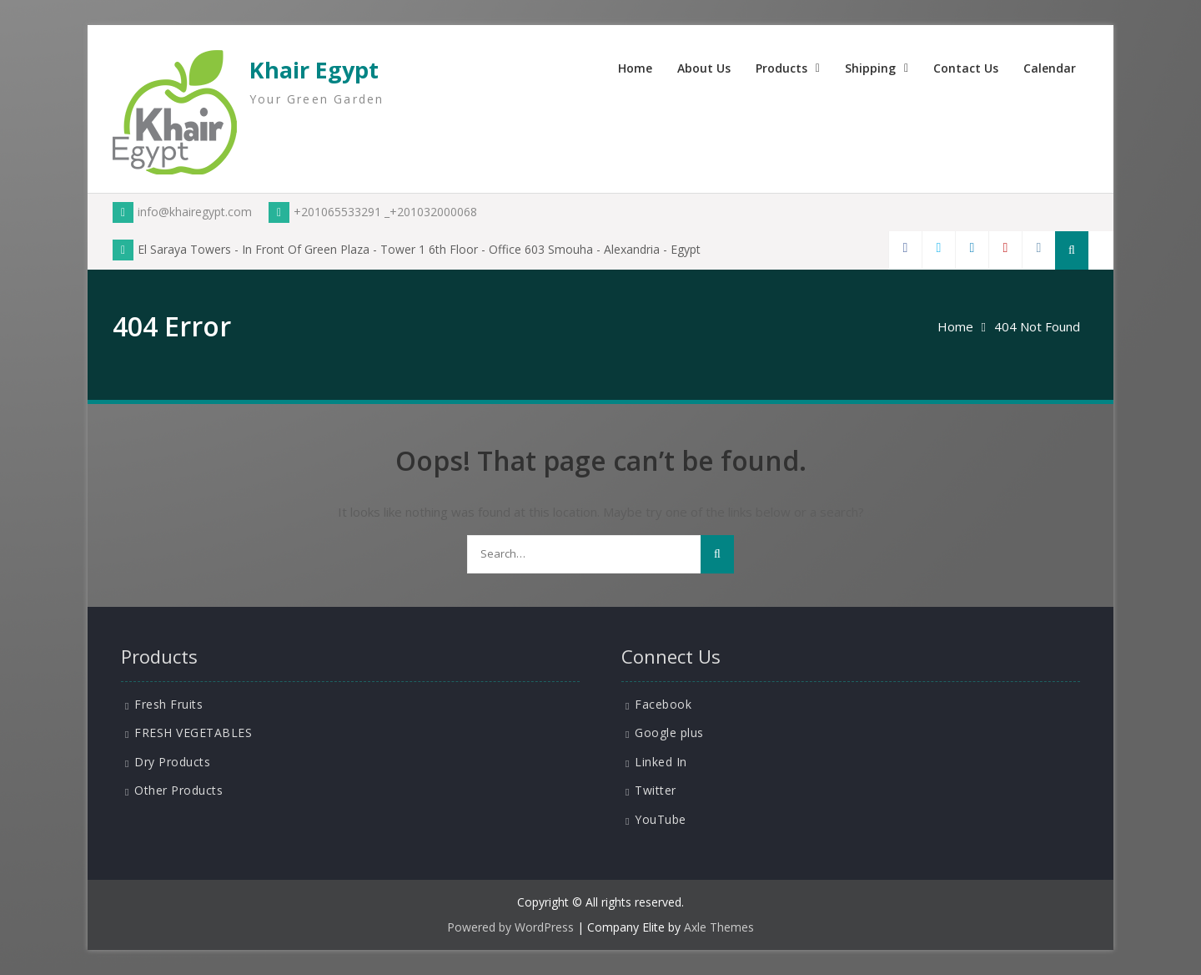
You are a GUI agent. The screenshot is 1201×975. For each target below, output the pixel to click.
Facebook (663, 704)
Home (635, 68)
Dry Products (172, 762)
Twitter (655, 790)
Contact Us (965, 68)
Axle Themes (719, 927)
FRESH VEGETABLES (193, 732)
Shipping (870, 68)
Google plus (669, 732)
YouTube (660, 819)
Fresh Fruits (168, 704)
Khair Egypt (314, 69)
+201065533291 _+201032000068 (373, 212)
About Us (704, 68)
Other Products (178, 790)
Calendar (1049, 68)
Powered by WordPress (510, 927)
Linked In (661, 762)
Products (781, 68)
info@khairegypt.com (182, 212)
